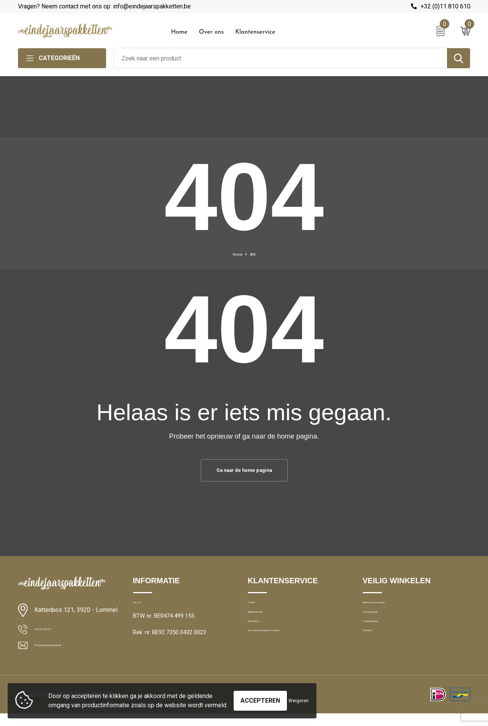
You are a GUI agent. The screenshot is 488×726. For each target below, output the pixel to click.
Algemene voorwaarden (392, 608)
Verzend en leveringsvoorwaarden (290, 658)
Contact (258, 608)
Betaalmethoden (268, 625)
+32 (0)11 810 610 (445, 6)
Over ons (211, 32)
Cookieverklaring (383, 641)
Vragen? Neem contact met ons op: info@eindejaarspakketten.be (104, 6)
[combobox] (280, 58)
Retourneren (263, 641)
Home (179, 32)
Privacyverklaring (383, 625)
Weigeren (298, 697)
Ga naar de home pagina (244, 472)
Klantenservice (255, 32)
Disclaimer (376, 658)
